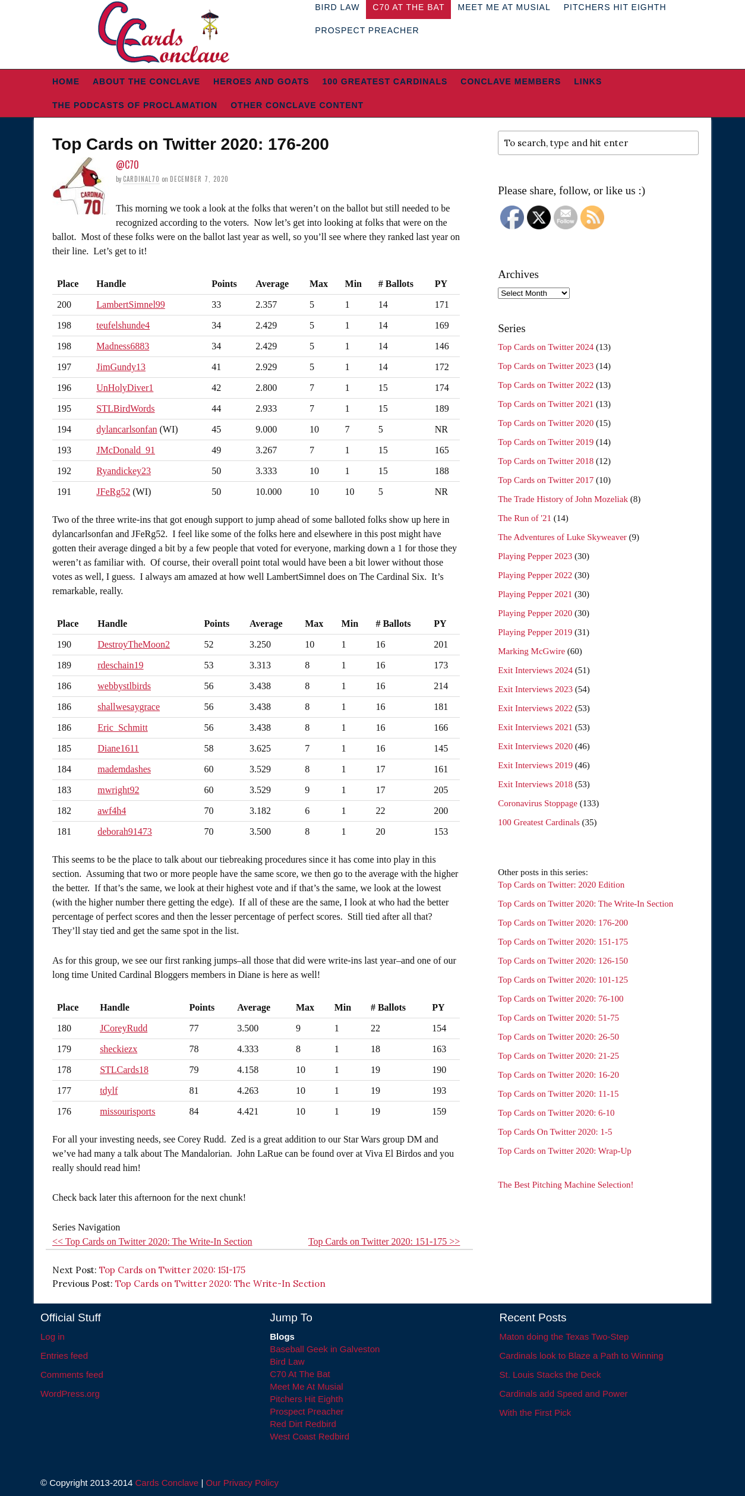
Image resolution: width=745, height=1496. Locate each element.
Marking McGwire (531, 651)
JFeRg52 (113, 492)
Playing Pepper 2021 (535, 594)
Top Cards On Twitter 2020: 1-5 (555, 1132)
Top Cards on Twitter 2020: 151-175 (172, 1270)
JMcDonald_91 (125, 450)
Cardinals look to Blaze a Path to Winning (582, 1355)
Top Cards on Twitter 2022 (546, 385)
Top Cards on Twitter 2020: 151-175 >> (384, 1241)
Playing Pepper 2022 (535, 575)
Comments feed (71, 1374)
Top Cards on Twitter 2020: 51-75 (558, 1017)
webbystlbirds (124, 686)
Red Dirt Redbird (303, 1424)
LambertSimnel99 (130, 304)
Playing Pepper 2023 (535, 556)
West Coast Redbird (309, 1436)
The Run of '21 (524, 518)
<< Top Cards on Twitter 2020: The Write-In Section (152, 1241)
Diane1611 (118, 748)
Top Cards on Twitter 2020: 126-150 (563, 960)
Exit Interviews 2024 (535, 670)
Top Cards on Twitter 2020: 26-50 (558, 1036)
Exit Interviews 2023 (535, 689)
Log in (52, 1336)
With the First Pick (536, 1412)
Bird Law (287, 1361)
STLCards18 (124, 1070)
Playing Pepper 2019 (535, 632)
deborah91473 (124, 831)
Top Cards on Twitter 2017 (546, 480)
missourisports (127, 1111)
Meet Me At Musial (306, 1386)
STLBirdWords (125, 408)
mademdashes (124, 769)
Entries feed (64, 1355)
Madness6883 (122, 346)
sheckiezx (118, 1049)
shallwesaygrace (128, 707)
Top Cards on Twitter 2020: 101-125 (563, 979)
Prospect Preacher (367, 30)
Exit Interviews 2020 (535, 746)
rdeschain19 (120, 665)
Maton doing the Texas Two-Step (564, 1336)
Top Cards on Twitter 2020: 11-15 (558, 1094)
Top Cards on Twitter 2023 (546, 366)
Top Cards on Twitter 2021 (546, 404)
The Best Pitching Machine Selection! (565, 1184)
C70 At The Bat (300, 1374)
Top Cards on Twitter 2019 (546, 442)
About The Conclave (146, 81)
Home (66, 81)
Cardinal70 (141, 179)
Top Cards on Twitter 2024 (546, 347)
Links (588, 81)
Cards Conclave (167, 1483)
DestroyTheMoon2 (133, 644)
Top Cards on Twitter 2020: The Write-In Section (220, 1283)
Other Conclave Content (297, 105)
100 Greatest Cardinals (385, 81)
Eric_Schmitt (122, 727)
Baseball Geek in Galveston (325, 1349)
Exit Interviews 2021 (535, 727)
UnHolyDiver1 (124, 388)
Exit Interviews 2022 (535, 708)
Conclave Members (510, 81)
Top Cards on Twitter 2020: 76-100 (560, 998)
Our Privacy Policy (242, 1483)
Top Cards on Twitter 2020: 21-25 (558, 1056)
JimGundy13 (121, 367)
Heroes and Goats (261, 81)
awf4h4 (111, 811)
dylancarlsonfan (126, 429)
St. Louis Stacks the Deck (550, 1374)
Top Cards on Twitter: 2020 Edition (561, 884)
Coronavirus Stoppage (537, 803)
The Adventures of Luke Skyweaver (562, 537)
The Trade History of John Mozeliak (563, 499)
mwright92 (118, 790)
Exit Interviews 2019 (535, 765)
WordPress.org (70, 1393)
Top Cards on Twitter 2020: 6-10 (556, 1113)
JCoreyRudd (123, 1028)
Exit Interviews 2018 (535, 784)
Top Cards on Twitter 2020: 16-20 (558, 1075)
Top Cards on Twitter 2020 (546, 423)
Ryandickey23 (123, 471)
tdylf (109, 1090)
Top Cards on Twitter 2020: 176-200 (563, 922)
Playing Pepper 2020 (535, 613)
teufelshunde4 (123, 325)
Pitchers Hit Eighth (306, 1399)
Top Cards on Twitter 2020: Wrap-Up (565, 1151)
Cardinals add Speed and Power (564, 1393)
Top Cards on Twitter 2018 (546, 461)
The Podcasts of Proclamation (134, 105)
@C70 (127, 164)
